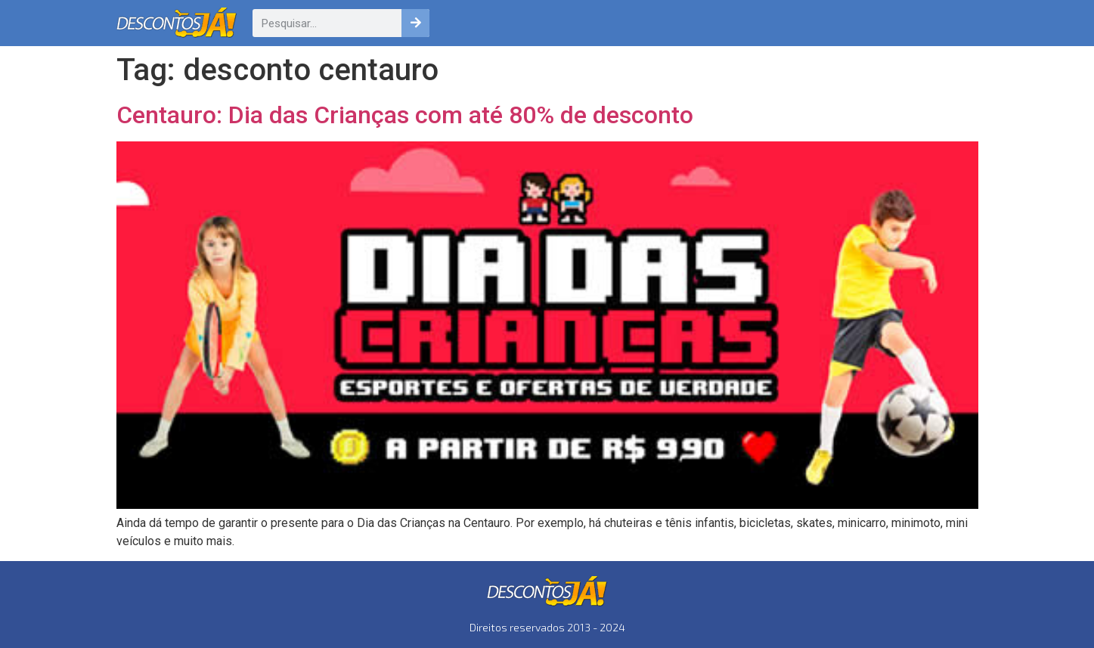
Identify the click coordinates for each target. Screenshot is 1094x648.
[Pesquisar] (415, 23)
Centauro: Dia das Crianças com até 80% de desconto (404, 115)
